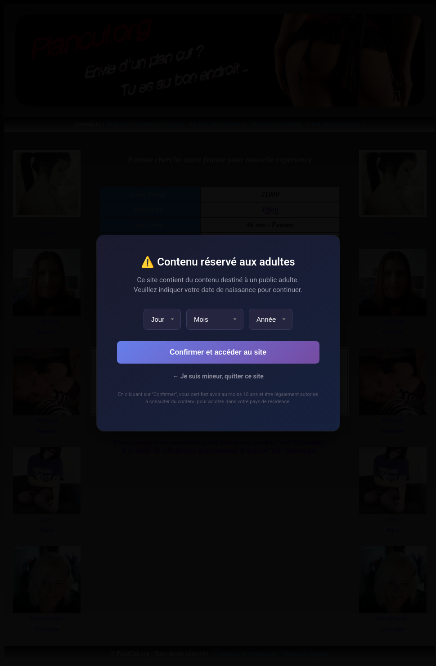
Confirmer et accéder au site (218, 352)
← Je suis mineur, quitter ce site (217, 376)
